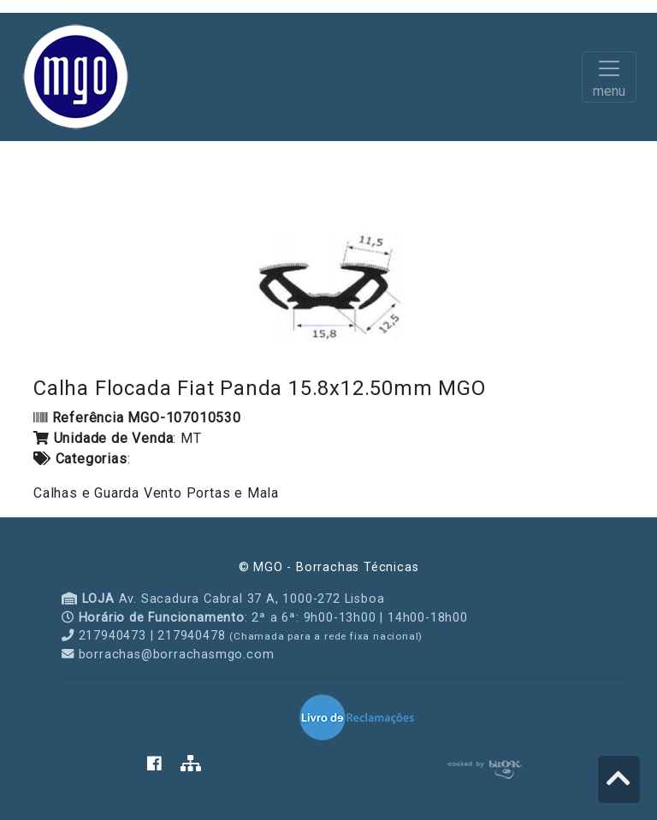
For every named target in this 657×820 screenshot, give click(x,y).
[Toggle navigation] (609, 77)
